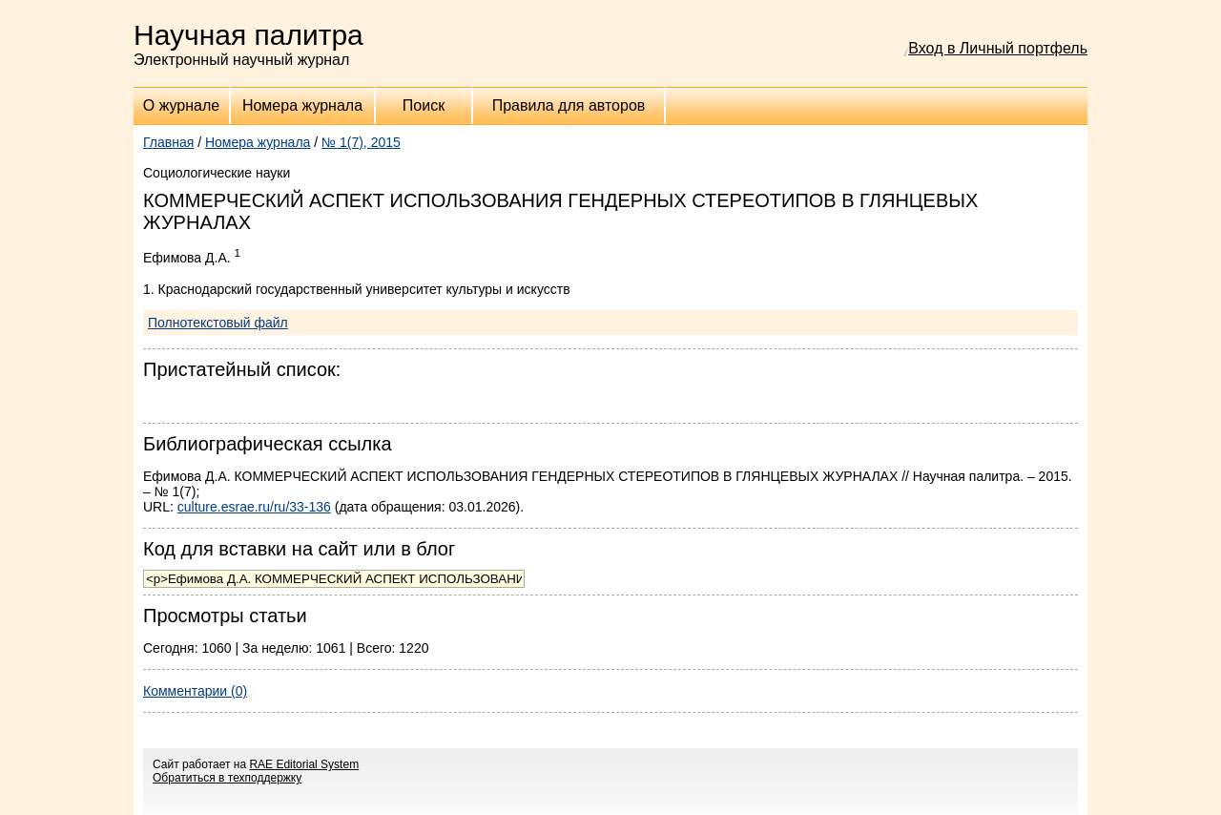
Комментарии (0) (195, 691)
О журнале (181, 105)
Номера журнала (302, 105)
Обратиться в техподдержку (227, 777)
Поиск (424, 105)
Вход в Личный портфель (997, 48)
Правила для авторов (569, 105)
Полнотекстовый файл (218, 322)
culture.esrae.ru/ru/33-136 (254, 506)
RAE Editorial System (304, 764)
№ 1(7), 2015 (361, 142)
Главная (168, 142)
